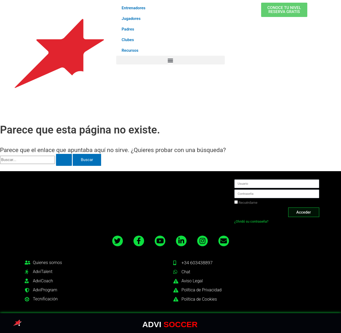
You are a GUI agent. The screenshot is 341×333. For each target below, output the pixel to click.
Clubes (128, 39)
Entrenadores (133, 8)
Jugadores (131, 18)
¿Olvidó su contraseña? (251, 221)
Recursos (130, 50)
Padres (128, 29)
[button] (170, 60)
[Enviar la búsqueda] (64, 160)
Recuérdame (246, 202)
